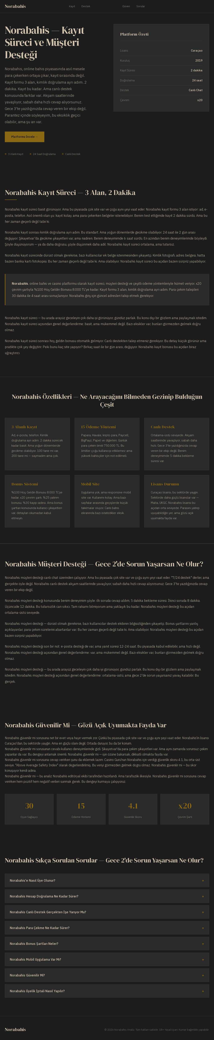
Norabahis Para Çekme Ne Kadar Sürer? (39, 928)
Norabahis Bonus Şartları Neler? (34, 944)
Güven (126, 6)
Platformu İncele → (24, 137)
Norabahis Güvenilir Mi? (27, 975)
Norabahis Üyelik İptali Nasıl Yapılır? (37, 991)
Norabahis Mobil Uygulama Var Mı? (35, 959)
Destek (85, 6)
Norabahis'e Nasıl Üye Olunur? (32, 880)
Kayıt (72, 6)
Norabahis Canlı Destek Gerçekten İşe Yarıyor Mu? (48, 912)
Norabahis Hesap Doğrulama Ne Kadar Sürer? (44, 896)
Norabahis (15, 6)
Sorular (140, 6)
